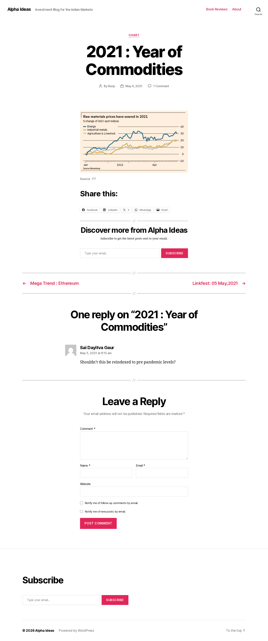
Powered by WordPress (76, 630)
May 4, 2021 (133, 86)
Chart (134, 35)
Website (85, 484)
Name (85, 465)
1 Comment (161, 86)
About (236, 9)
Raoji (111, 86)
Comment (87, 429)
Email (140, 465)
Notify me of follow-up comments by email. (111, 503)
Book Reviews (216, 9)
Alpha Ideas (19, 9)
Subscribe (175, 253)
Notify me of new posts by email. (105, 511)
